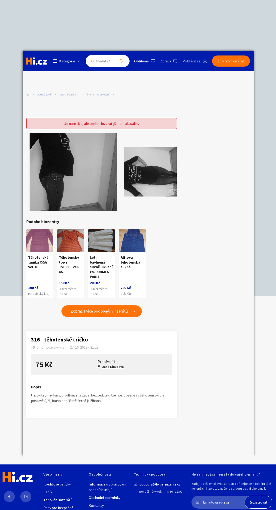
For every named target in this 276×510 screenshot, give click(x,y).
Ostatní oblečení (68, 94)
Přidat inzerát (233, 61)
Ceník (47, 492)
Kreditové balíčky (57, 484)
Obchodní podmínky (104, 497)
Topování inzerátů (58, 500)
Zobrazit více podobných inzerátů (99, 311)
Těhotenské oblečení (97, 94)
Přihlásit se (191, 61)
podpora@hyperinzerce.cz (160, 484)
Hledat (121, 61)
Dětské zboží (44, 94)
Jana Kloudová (113, 367)
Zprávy (165, 61)
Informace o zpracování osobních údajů (107, 487)
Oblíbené (141, 61)
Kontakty (96, 505)
